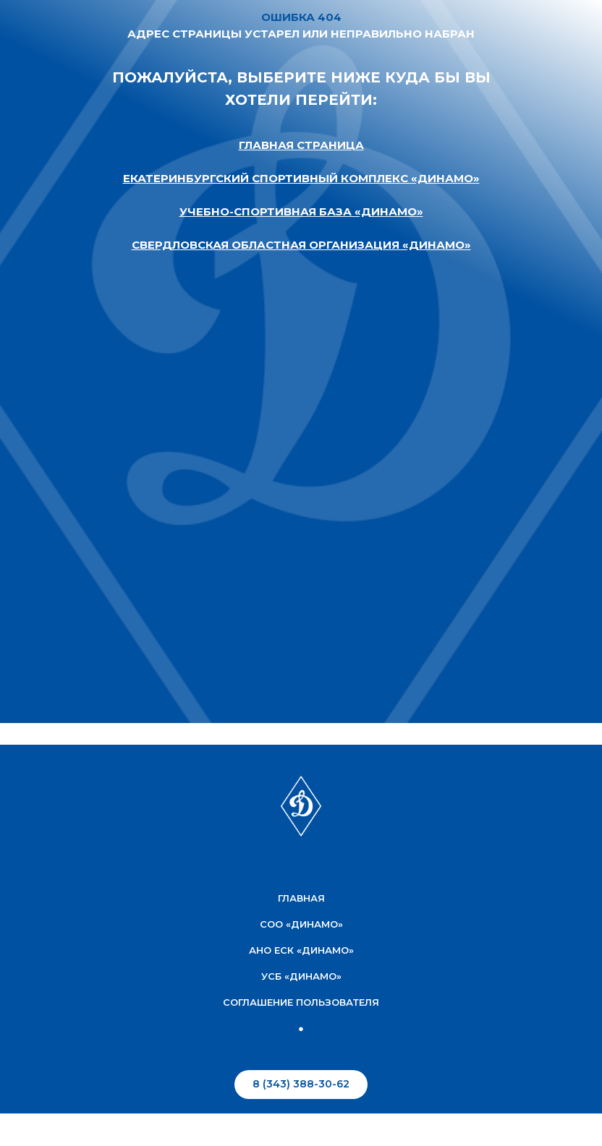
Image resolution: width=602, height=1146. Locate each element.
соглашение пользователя (301, 1002)
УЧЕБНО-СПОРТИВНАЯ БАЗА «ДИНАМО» (301, 211)
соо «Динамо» (301, 924)
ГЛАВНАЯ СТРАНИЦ (297, 145)
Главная (301, 898)
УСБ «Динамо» (301, 976)
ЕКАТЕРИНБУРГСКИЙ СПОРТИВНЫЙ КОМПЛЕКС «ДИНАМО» (301, 178)
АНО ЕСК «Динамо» (301, 950)
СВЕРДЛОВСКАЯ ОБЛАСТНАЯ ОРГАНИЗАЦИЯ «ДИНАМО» (301, 245)
